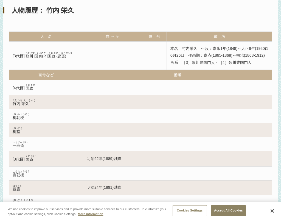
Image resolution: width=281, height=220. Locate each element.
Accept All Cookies (228, 211)
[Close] (272, 212)
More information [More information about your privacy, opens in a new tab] (90, 215)
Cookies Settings (190, 211)
